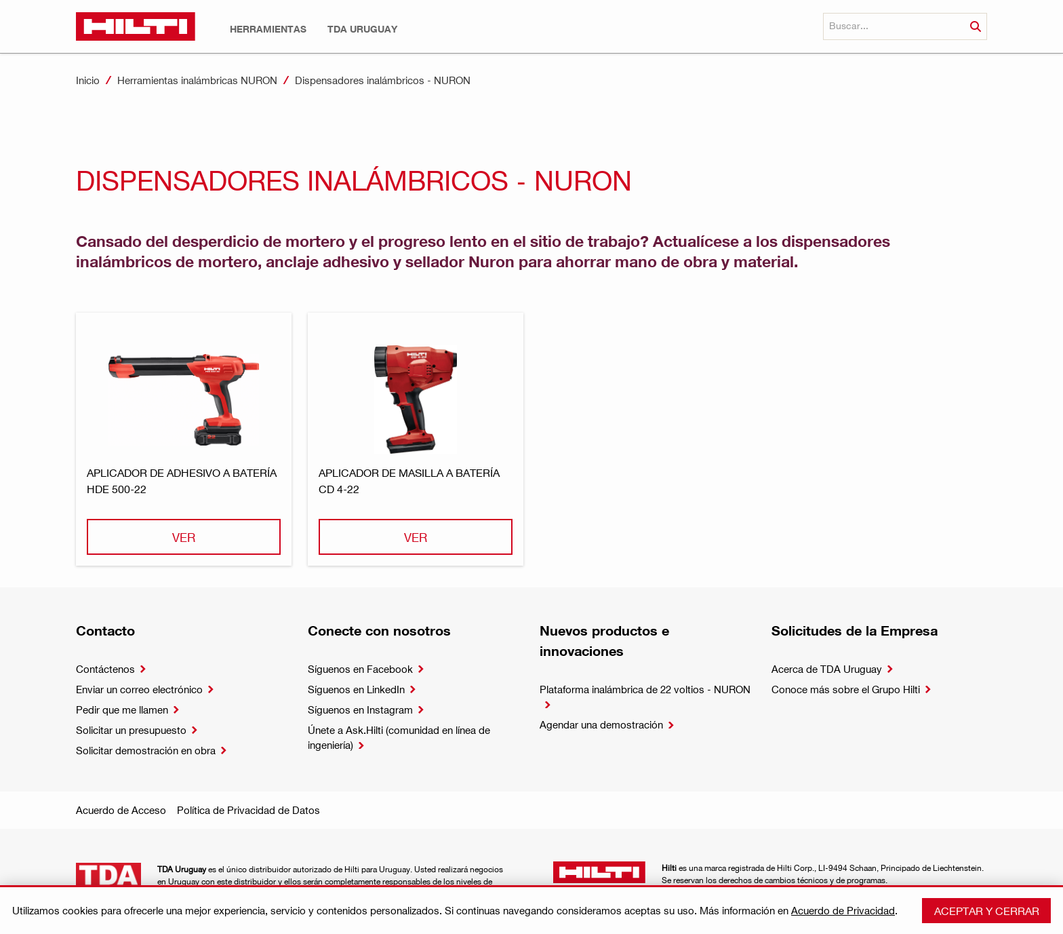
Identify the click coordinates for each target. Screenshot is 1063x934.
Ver (183, 537)
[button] (268, 29)
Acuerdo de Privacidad (843, 910)
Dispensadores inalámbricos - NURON (382, 80)
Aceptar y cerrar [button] (986, 910)
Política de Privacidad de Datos (248, 810)
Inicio (88, 80)
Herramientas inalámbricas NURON (197, 80)
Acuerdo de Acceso (121, 810)
